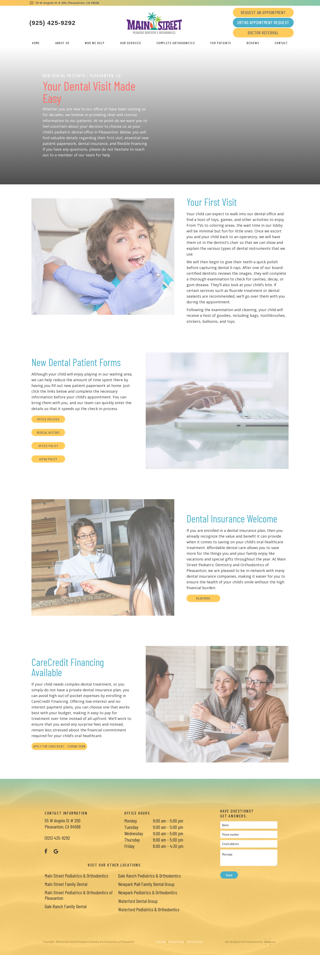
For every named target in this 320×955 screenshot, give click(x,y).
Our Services (130, 43)
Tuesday (131, 827)
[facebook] (46, 851)
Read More (203, 598)
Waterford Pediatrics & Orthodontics (148, 909)
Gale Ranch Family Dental (66, 906)
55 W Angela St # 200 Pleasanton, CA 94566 (63, 823)
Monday (130, 821)
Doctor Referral (263, 32)
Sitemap (161, 942)
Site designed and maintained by (249, 942)
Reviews (253, 43)
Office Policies (48, 419)
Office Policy (48, 446)
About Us (62, 43)
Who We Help (95, 43)
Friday (129, 846)
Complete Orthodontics (176, 43)
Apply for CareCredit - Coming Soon (59, 746)
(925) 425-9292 (52, 23)
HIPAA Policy (48, 459)
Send (229, 875)
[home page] (154, 23)
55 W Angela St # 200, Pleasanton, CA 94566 (64, 3)
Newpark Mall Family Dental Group (146, 884)
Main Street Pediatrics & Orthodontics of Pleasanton (79, 895)
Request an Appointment (263, 12)
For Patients (220, 43)
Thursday (132, 840)
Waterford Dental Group (138, 901)
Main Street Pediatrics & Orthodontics (76, 876)
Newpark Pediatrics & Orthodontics (147, 892)
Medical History (48, 432)
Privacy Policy (176, 942)
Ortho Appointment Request (263, 22)
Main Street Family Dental (66, 884)
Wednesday (133, 833)
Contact (281, 43)
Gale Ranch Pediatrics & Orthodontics (149, 876)
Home (36, 43)
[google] (56, 851)
